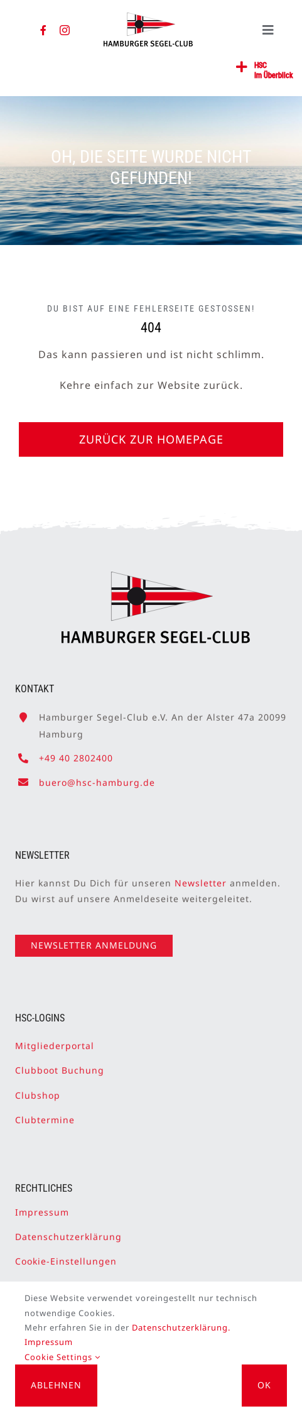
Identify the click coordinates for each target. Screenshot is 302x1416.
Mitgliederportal (54, 1041)
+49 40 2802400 (76, 754)
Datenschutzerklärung (68, 1232)
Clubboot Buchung (59, 1066)
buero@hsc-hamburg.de (97, 777)
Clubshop (37, 1090)
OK (264, 1385)
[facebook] (43, 30)
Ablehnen (56, 1385)
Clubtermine (45, 1115)
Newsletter (201, 878)
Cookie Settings (62, 1357)
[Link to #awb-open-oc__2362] (242, 67)
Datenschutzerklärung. (181, 1327)
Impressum (42, 1207)
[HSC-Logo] (148, 18)
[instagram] (65, 30)
